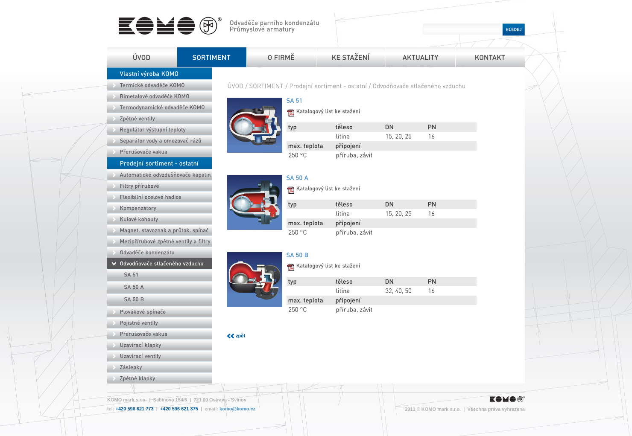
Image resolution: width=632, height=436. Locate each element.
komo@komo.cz (237, 408)
